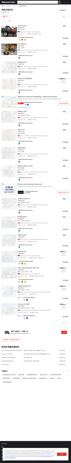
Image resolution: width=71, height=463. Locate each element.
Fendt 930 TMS (6, 378)
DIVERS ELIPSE (22, 235)
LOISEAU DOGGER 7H (24, 198)
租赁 (2, 447)
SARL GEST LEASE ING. (29, 297)
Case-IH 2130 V (22, 26)
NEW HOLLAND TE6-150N (25, 166)
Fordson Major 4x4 (7, 382)
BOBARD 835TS (22, 217)
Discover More (63, 103)
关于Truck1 (4, 443)
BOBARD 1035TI (22, 111)
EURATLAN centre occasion (25, 55)
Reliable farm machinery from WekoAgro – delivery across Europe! (37, 96)
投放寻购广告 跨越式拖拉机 (11, 339)
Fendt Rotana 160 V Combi (9, 374)
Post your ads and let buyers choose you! (30, 184)
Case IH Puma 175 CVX (55, 374)
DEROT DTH (21, 129)
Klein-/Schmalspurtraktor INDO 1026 (28, 268)
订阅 (64, 332)
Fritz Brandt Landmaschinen (25, 37)
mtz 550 (59, 378)
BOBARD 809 (21, 148)
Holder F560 (21, 374)
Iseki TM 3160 (22, 251)
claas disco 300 (42, 378)
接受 (61, 454)
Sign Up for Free (63, 192)
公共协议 (3, 460)
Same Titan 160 (43, 374)
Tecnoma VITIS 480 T (24, 304)
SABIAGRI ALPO (22, 62)
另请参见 (5, 371)
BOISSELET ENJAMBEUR (25, 78)
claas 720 (52, 378)
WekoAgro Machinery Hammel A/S (33, 102)
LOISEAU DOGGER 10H (24, 286)
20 (64, 16)
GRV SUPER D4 (22, 44)
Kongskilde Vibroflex (32, 374)
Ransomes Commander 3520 (29, 378)
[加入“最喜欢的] (68, 26)
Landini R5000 (16, 378)
